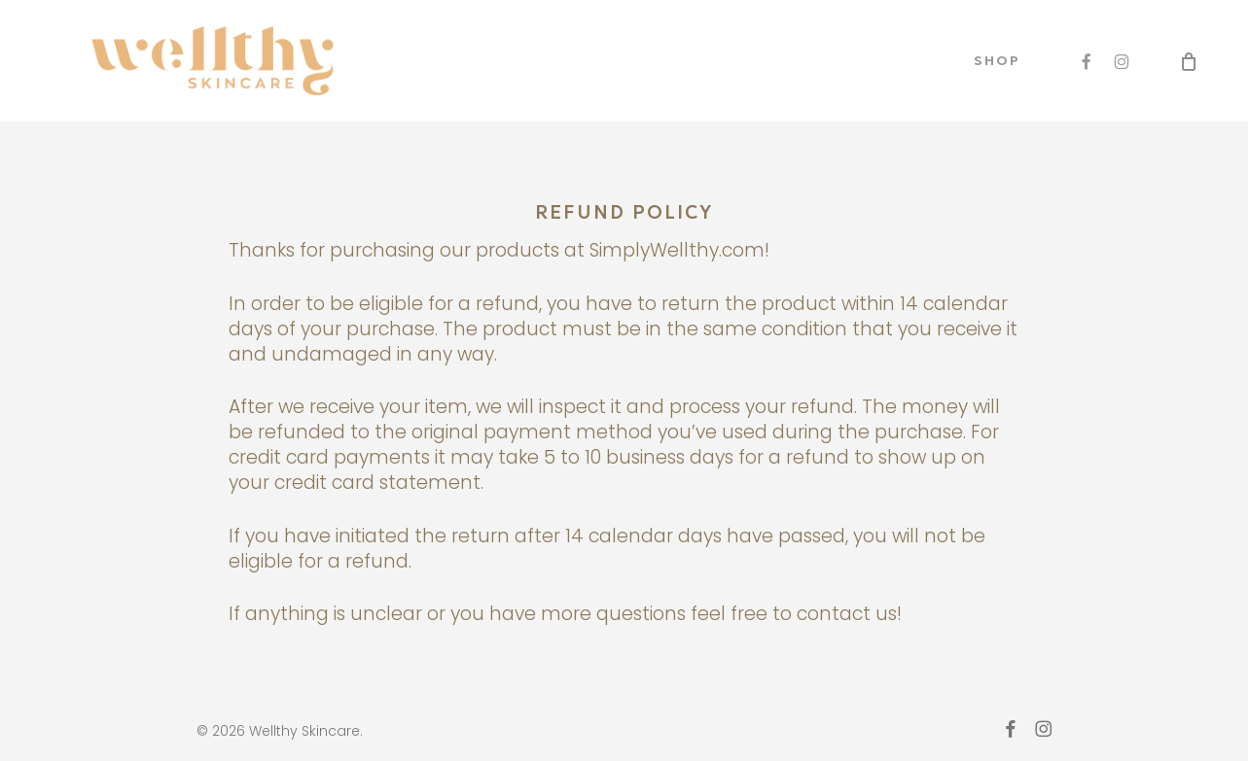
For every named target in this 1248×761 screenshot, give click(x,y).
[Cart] (1188, 61)
